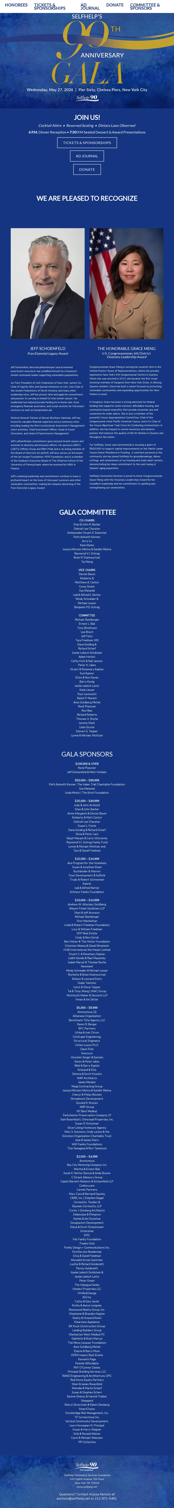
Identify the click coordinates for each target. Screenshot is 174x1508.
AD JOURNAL (90, 6)
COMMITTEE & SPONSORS (145, 6)
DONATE (115, 4)
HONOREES (16, 4)
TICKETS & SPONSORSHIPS (49, 6)
